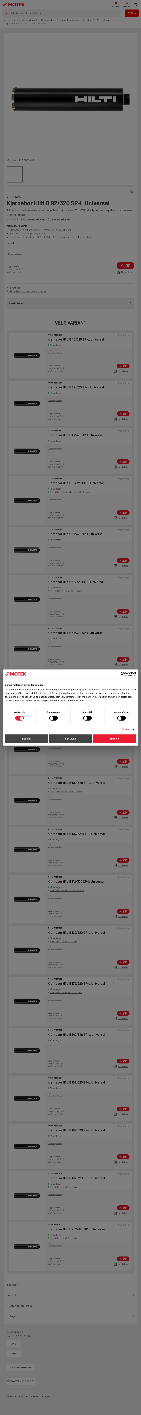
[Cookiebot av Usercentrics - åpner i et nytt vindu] (123, 674)
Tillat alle (114, 738)
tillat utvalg (70, 738)
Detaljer (126, 729)
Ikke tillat (26, 738)
